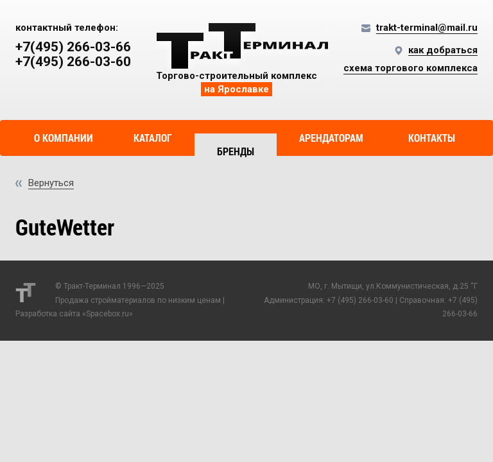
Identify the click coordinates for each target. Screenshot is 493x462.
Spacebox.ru (107, 313)
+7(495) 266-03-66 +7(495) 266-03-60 (73, 54)
